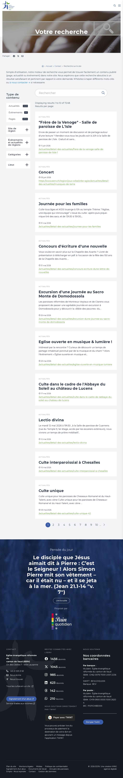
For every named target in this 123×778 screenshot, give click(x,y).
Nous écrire (15, 675)
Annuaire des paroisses (58, 769)
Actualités (18, 106)
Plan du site (11, 766)
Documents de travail (37, 769)
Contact (32, 771)
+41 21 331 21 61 (17, 671)
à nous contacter (19, 82)
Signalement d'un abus (20, 699)
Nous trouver (16, 679)
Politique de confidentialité (56, 766)
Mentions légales (26, 766)
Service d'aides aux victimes (19, 703)
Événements (18, 112)
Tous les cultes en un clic (18, 686)
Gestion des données (47, 771)
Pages (18, 119)
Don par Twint (93, 722)
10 (96, 524)
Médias (39, 766)
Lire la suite (61, 600)
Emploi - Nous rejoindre (16, 771)
